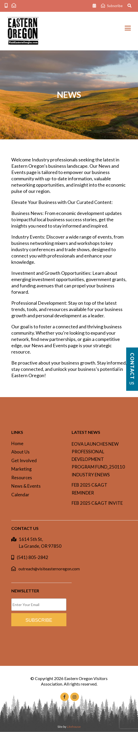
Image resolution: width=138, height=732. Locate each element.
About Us (20, 452)
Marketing (21, 469)
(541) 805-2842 (32, 557)
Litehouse (74, 726)
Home (17, 443)
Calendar (20, 494)
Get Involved (24, 460)
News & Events (26, 486)
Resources (21, 477)
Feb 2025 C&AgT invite (97, 503)
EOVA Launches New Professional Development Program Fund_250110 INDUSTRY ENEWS (98, 459)
